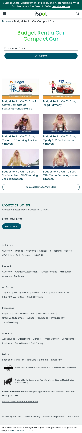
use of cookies (17, 430)
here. (16, 395)
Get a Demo (21, 343)
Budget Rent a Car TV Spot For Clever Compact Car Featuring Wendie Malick (20, 105)
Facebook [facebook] (7, 359)
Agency (43, 250)
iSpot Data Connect (20, 255)
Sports (68, 250)
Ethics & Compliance (53, 416)
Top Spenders (21, 292)
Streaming (56, 250)
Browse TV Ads (40, 292)
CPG (4, 255)
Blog (33, 313)
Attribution (65, 271)
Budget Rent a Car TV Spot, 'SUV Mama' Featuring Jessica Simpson (61, 175)
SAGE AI (38, 255)
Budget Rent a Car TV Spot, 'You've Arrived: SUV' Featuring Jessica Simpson (20, 175)
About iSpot (8, 338)
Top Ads (6, 292)
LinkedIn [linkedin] (43, 359)
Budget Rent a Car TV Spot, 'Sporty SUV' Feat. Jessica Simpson (59, 140)
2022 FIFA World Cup (13, 297)
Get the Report (61, 6)
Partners (7, 343)
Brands (19, 250)
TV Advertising (10, 322)
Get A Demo (41, 55)
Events (30, 318)
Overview (7, 250)
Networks (31, 250)
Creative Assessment (27, 271)
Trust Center (72, 416)
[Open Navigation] (4, 13)
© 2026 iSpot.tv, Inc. (11, 416)
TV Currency (57, 318)
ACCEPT (30, 431)
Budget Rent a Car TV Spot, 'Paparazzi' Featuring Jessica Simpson (19, 140)
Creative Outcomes (13, 318)
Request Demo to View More (41, 187)
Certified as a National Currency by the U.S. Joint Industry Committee (45, 368)
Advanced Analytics (13, 276)
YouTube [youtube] (31, 359)
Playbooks (42, 318)
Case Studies (21, 313)
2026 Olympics (35, 297)
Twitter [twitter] (20, 359)
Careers (37, 338)
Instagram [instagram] (56, 359)
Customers (24, 338)
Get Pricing (37, 343)
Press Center (51, 338)
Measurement (49, 271)
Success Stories (46, 313)
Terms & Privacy (32, 416)
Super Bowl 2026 (60, 292)
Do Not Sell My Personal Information (20, 401)
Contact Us (68, 338)
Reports (6, 313)
